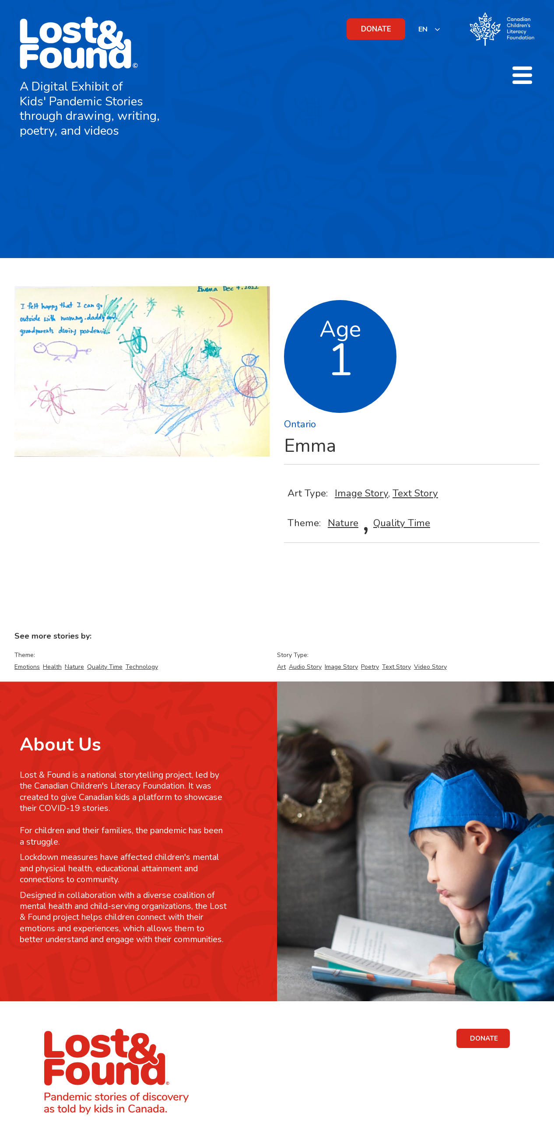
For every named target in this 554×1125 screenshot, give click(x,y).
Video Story (430, 667)
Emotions (27, 667)
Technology (142, 667)
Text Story (415, 493)
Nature (343, 523)
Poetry (370, 667)
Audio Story (305, 667)
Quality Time (401, 523)
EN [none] (423, 29)
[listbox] (429, 29)
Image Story (361, 493)
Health (52, 667)
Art (281, 667)
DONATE (376, 29)
